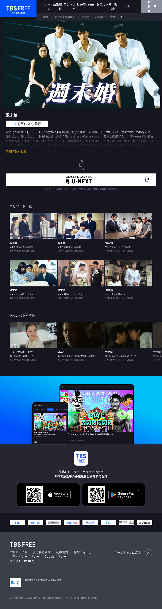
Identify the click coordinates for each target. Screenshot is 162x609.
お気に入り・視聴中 (105, 7)
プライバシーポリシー (24, 556)
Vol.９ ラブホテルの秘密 (21, 247)
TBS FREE (11, 7)
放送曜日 (56, 7)
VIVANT (62, 352)
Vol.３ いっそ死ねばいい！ (22, 294)
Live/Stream (83, 4)
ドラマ (85, 16)
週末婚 (13, 243)
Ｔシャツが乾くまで (21, 352)
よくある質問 (42, 552)
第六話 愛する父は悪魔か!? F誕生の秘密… (77, 356)
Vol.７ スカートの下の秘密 (118, 247)
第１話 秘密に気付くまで (21, 356)
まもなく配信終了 (65, 16)
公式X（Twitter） (23, 561)
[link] (33, 226)
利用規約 (62, 552)
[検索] (125, 6)
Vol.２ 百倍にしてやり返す (70, 294)
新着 (45, 16)
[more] (121, 17)
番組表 (152, 6)
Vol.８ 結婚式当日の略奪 (69, 247)
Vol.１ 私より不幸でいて (116, 294)
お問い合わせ (82, 552)
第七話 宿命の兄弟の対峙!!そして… (121, 356)
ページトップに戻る (133, 552)
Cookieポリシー (55, 556)
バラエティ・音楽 (105, 16)
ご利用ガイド (18, 552)
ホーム (47, 7)
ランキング (69, 7)
